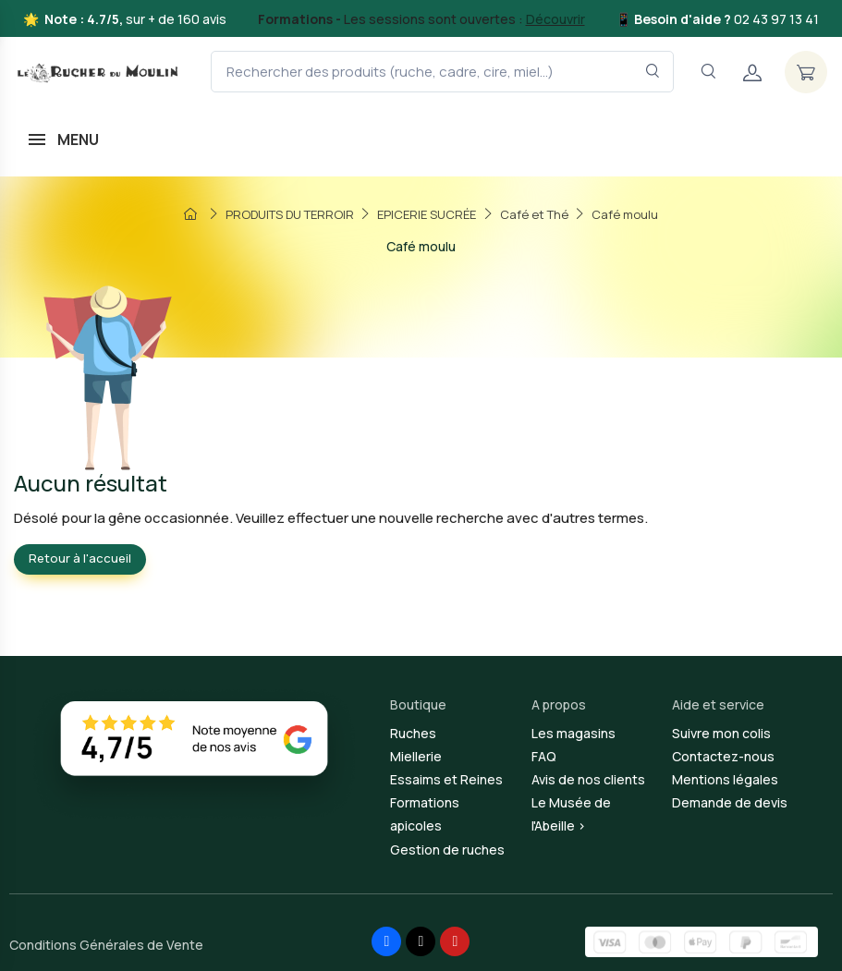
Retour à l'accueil (80, 558)
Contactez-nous (723, 756)
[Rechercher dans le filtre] (653, 71)
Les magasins (573, 733)
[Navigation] (708, 71)
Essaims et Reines (446, 779)
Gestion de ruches (447, 849)
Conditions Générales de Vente (106, 944)
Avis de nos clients (588, 779)
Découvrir (555, 19)
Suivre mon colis (721, 733)
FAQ (543, 756)
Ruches (413, 733)
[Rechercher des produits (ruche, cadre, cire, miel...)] (442, 71)
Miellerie (416, 756)
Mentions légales (725, 779)
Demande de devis (729, 802)
